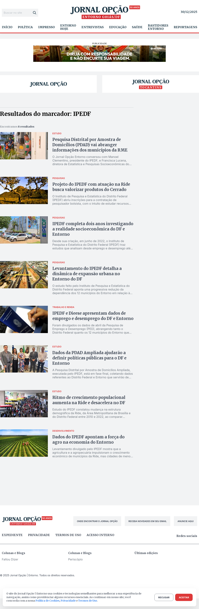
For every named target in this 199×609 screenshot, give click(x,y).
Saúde (137, 27)
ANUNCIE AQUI (186, 521)
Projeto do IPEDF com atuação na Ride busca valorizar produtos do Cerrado (91, 187)
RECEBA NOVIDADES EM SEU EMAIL (147, 521)
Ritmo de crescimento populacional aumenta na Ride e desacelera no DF (88, 400)
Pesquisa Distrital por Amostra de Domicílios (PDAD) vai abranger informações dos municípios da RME (90, 145)
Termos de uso (68, 535)
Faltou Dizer (10, 559)
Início (7, 27)
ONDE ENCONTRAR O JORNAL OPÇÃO (97, 521)
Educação (117, 27)
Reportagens (185, 27)
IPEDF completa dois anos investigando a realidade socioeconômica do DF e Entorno (92, 229)
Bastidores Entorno (158, 27)
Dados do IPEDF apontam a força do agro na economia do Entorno (88, 439)
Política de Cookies (47, 600)
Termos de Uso (87, 600)
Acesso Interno (100, 535)
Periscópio (75, 559)
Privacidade (39, 535)
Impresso (46, 27)
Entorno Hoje (68, 27)
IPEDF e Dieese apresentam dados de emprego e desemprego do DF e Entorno (93, 316)
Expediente (12, 535)
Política (25, 27)
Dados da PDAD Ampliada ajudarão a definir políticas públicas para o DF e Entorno (89, 358)
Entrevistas (92, 27)
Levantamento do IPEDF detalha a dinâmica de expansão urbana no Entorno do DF (87, 274)
